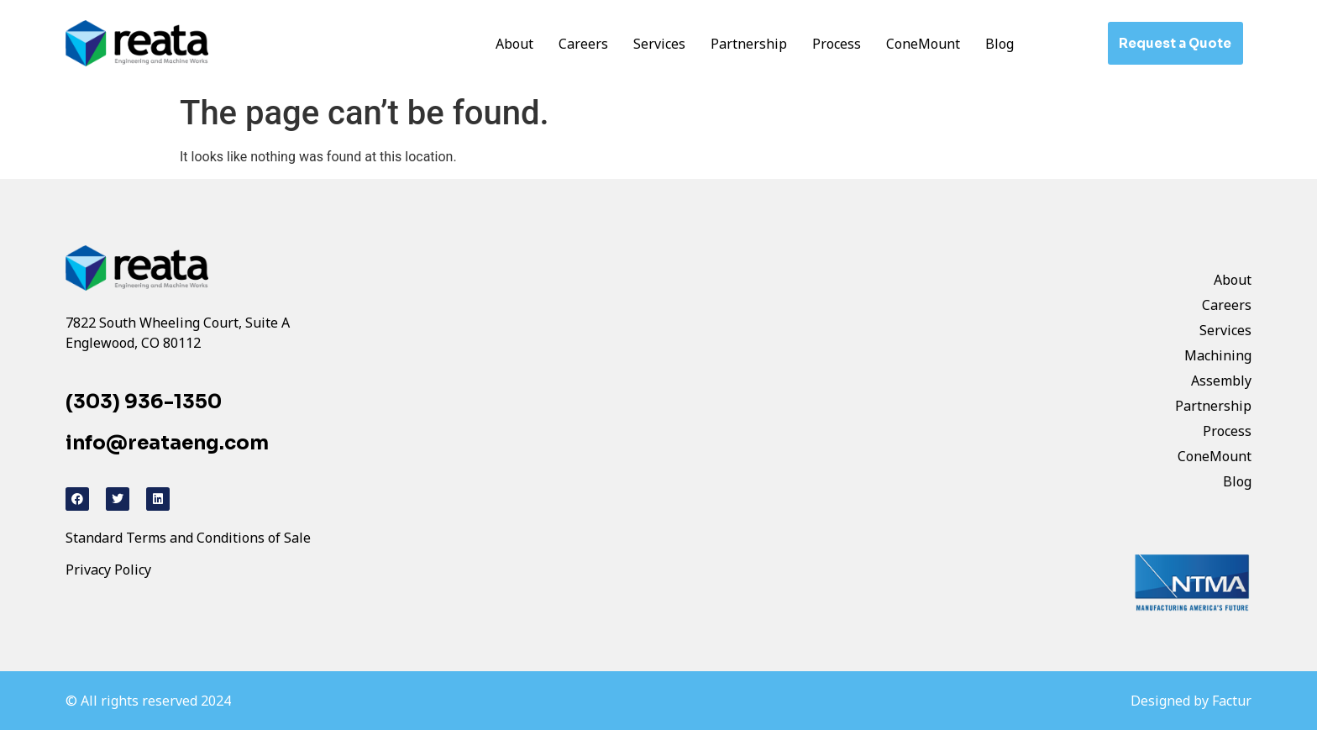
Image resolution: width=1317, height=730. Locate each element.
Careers (583, 43)
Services (659, 43)
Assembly (1221, 380)
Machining (1217, 355)
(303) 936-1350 (144, 402)
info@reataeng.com (167, 443)
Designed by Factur (1191, 700)
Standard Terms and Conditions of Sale (188, 537)
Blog (999, 43)
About (514, 43)
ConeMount (923, 43)
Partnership (749, 43)
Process (836, 43)
